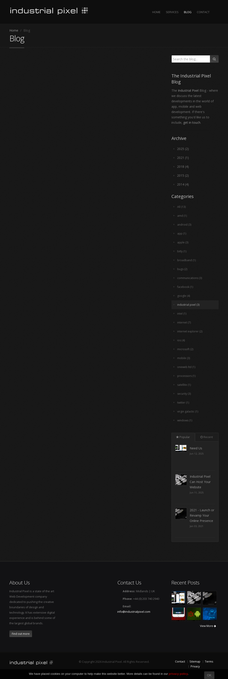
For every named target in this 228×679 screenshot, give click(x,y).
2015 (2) (183, 175)
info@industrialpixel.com (133, 612)
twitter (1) (183, 402)
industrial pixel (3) (189, 305)
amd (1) (182, 216)
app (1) (181, 233)
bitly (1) (181, 251)
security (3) (184, 394)
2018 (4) (183, 166)
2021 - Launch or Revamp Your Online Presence (202, 523)
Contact (180, 661)
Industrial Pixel (188, 90)
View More (208, 626)
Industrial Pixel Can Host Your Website (200, 489)
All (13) (181, 207)
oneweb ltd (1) (186, 367)
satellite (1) (184, 385)
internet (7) (184, 322)
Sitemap (194, 661)
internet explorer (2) (190, 331)
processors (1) (186, 376)
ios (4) (181, 340)
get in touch (191, 122)
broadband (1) (186, 260)
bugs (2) (182, 269)
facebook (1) (185, 287)
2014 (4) (183, 184)
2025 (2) (183, 149)
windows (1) (185, 420)
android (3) (184, 224)
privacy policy (178, 673)
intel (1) (182, 313)
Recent (206, 437)
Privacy (195, 666)
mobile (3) (183, 358)
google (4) (183, 296)
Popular (183, 437)
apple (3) (183, 242)
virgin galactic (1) (187, 411)
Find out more (21, 634)
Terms (209, 661)
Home (13, 30)
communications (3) (190, 278)
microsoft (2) (185, 349)
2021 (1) (183, 158)
